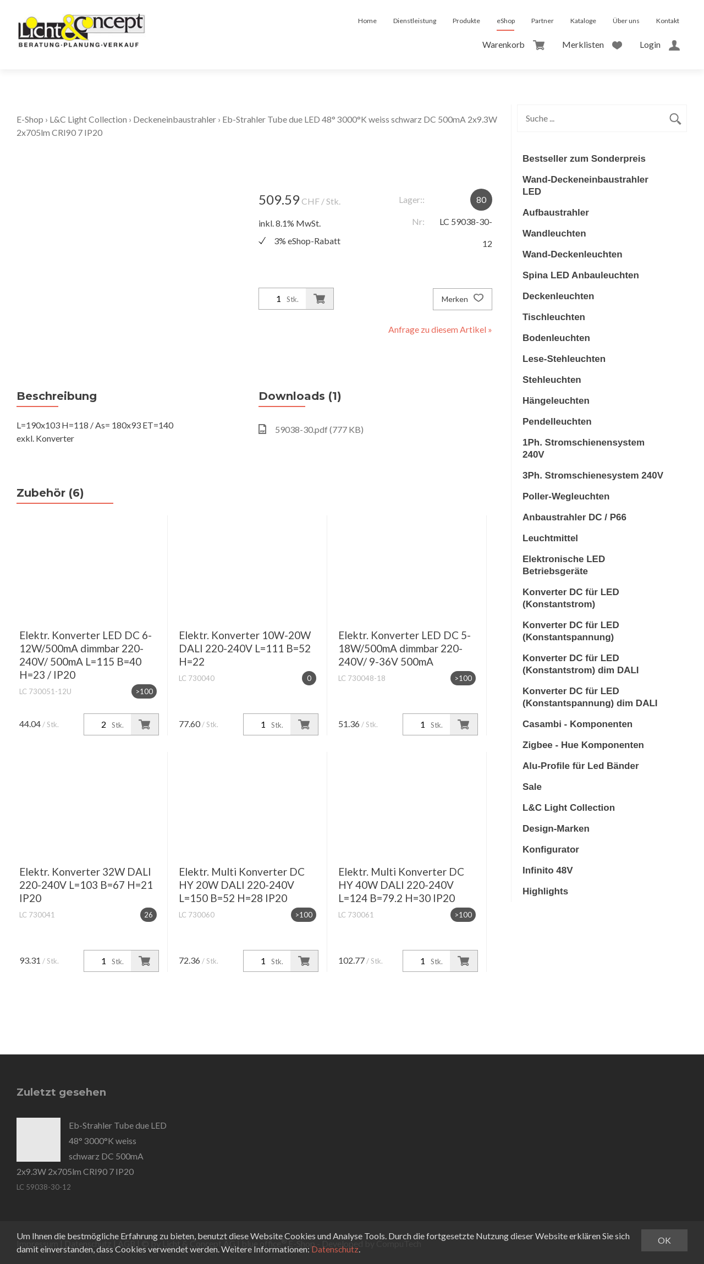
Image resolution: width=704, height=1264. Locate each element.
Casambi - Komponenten (577, 724)
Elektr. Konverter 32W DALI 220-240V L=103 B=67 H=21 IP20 (86, 884)
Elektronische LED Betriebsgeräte (563, 565)
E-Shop (29, 119)
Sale (532, 787)
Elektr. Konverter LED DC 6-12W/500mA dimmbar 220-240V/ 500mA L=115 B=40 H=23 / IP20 (85, 655)
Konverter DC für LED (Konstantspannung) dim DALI (590, 697)
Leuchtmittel (550, 538)
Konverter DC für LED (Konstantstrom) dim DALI (580, 664)
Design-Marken (556, 828)
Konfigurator (550, 849)
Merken (462, 299)
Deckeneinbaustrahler (175, 119)
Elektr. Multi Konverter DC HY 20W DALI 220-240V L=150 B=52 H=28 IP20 (242, 884)
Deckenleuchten (558, 296)
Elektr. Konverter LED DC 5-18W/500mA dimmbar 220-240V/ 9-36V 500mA (404, 648)
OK (664, 1240)
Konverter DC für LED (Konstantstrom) (570, 598)
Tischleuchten (553, 317)
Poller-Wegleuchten (565, 496)
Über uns (626, 21)
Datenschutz (335, 1249)
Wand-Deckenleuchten (572, 254)
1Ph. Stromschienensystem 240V (583, 448)
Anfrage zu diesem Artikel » (440, 329)
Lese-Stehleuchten (564, 359)
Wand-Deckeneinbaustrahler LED (585, 185)
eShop (506, 21)
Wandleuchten (554, 233)
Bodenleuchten (556, 338)
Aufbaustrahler (555, 212)
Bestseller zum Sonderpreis (584, 158)
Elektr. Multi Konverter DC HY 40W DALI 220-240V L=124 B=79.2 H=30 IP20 (401, 884)
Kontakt (667, 21)
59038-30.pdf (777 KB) (311, 429)
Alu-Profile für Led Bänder (580, 766)
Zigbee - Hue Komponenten (583, 745)
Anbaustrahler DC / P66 (574, 517)
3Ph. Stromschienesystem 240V (592, 475)
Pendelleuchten (557, 421)
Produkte (466, 21)
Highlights (545, 891)
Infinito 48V (547, 870)
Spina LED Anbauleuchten (580, 275)
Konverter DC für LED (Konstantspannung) (570, 631)
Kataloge (583, 21)
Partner (542, 21)
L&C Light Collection (89, 119)
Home (367, 21)
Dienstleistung (414, 21)
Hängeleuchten (556, 400)
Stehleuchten (551, 380)
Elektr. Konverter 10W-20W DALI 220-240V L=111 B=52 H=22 (245, 648)
